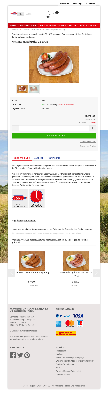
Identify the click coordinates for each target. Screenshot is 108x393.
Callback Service (63, 379)
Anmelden (76, 237)
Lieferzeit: (16, 109)
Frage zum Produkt (88, 150)
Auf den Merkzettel (88, 146)
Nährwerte (53, 162)
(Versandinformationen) (66, 109)
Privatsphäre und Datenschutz (69, 375)
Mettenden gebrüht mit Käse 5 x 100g (76, 278)
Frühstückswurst (88, 25)
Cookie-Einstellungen (65, 368)
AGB (58, 372)
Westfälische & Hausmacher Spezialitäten (58, 25)
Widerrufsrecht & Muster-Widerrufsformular (74, 365)
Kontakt (59, 358)
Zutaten (39, 162)
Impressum (61, 355)
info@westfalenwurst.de (26, 335)
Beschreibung (21, 162)
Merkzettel (90, 4)
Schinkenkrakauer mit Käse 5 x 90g (31, 276)
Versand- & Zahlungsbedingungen (70, 361)
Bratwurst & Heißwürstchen (23, 25)
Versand (13, 343)
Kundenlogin (77, 4)
